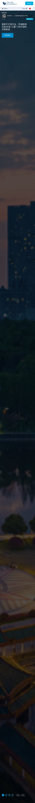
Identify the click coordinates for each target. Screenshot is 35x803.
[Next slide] (23, 795)
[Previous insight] (3, 19)
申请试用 (29, 3)
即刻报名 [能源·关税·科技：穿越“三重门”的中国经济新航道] (8, 35)
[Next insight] (5, 19)
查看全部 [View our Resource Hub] (30, 19)
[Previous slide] (18, 795)
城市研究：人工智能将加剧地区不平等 (17, 16)
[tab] (3, 795)
